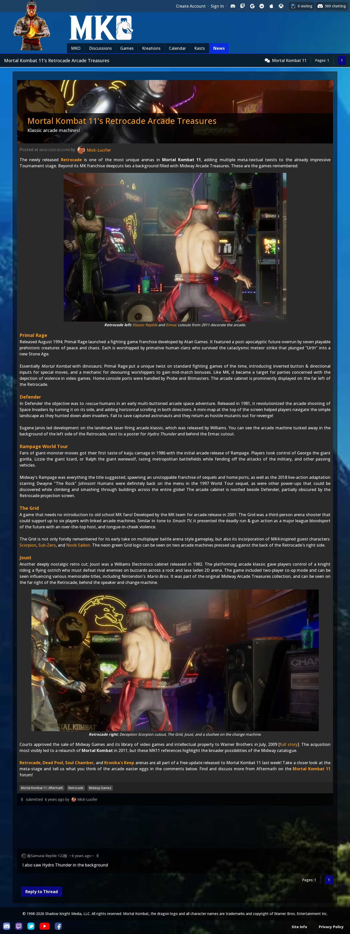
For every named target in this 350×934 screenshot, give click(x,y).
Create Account (191, 6)
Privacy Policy (331, 926)
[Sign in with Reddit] (262, 6)
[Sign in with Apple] (271, 6)
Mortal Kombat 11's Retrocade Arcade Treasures (122, 120)
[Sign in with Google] (252, 6)
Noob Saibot (78, 545)
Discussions (100, 48)
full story (288, 744)
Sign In (217, 6)
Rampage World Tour (44, 446)
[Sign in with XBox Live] (281, 6)
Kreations (151, 48)
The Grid (29, 508)
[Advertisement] (169, 828)
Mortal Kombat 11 (289, 60)
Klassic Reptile (145, 324)
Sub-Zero (47, 545)
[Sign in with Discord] (233, 6)
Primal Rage (33, 335)
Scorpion (28, 545)
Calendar (177, 48)
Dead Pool (53, 762)
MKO (76, 48)
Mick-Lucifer (87, 799)
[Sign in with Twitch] (242, 6)
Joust (25, 557)
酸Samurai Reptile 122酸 (47, 855)
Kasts (199, 48)
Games (127, 48)
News (219, 48)
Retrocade (71, 159)
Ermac (171, 324)
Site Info (299, 926)
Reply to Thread (41, 891)
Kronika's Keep (119, 762)
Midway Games (100, 788)
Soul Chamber (79, 762)
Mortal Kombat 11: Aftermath (42, 788)
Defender (30, 397)
